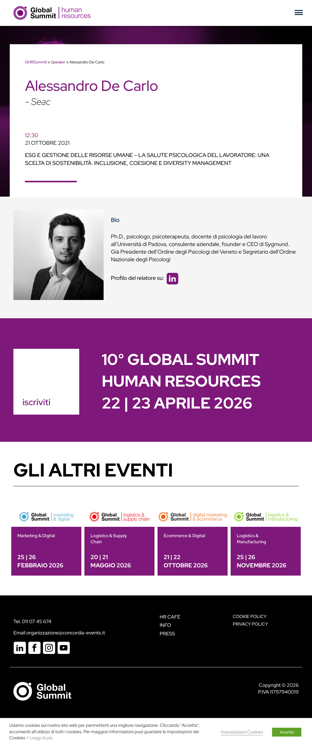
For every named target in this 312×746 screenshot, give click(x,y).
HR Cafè (170, 617)
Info (165, 625)
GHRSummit (36, 62)
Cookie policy (250, 616)
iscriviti (36, 402)
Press (167, 633)
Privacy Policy (250, 624)
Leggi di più (41, 738)
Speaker (58, 62)
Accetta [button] (287, 732)
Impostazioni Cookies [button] (242, 732)
